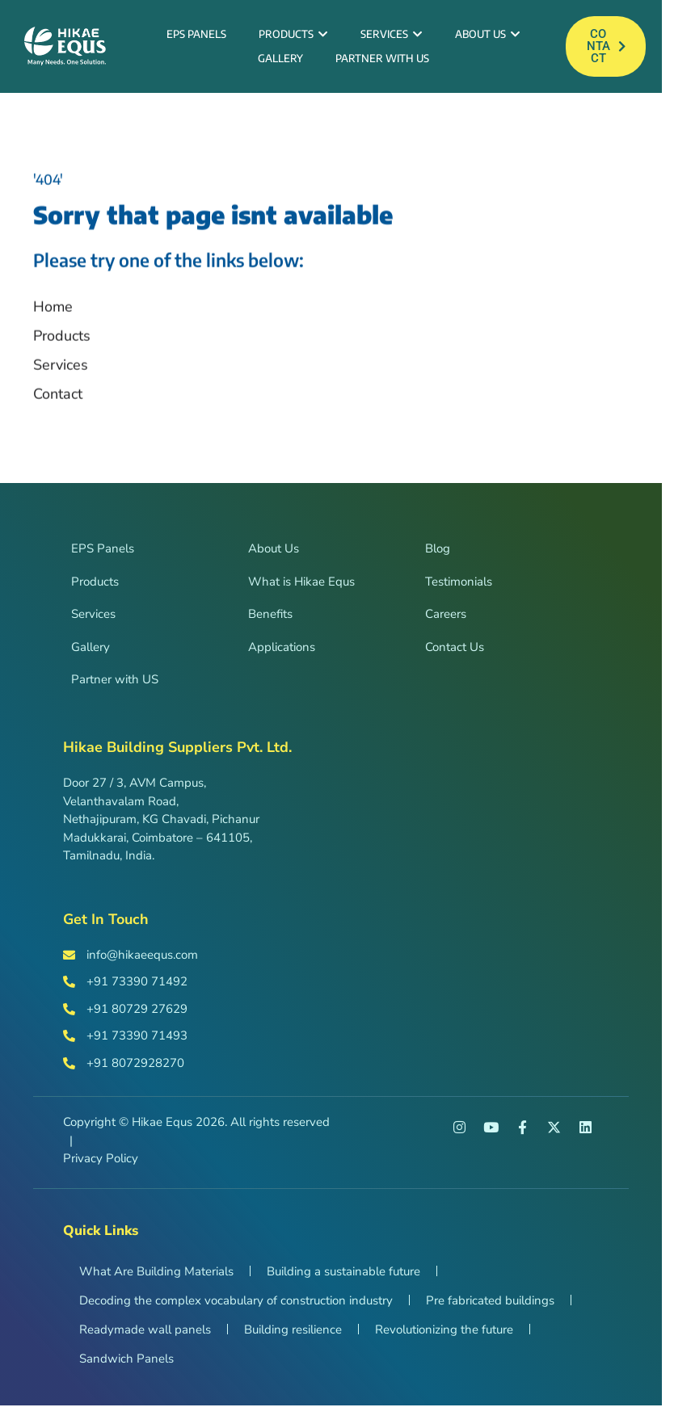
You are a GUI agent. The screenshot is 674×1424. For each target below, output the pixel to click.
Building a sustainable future (343, 1278)
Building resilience (293, 1336)
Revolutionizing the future (444, 1336)
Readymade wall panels (145, 1336)
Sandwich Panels (126, 1365)
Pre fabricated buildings (490, 1307)
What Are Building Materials (156, 1278)
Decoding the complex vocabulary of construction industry (236, 1307)
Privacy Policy (100, 1165)
